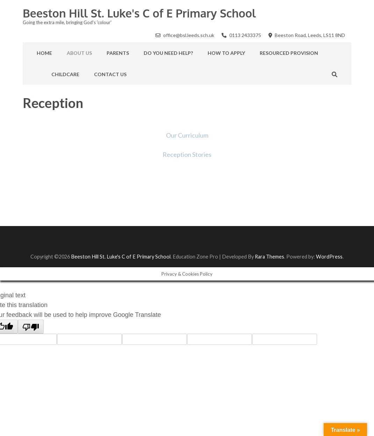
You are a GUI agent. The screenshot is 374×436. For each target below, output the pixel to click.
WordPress (329, 257)
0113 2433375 (245, 35)
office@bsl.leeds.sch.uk (188, 35)
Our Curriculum (187, 135)
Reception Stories (187, 154)
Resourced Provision (289, 53)
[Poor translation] (31, 327)
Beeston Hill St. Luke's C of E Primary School (139, 13)
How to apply (226, 53)
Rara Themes (269, 257)
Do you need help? (168, 53)
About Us (79, 53)
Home (44, 53)
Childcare (65, 74)
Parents (118, 53)
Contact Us (110, 74)
